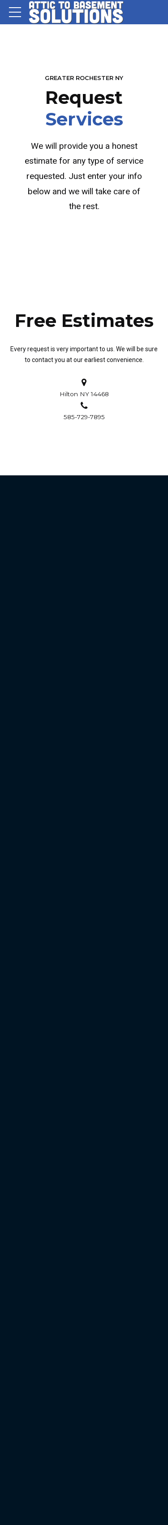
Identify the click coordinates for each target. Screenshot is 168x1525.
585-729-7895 (84, 416)
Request (84, 108)
